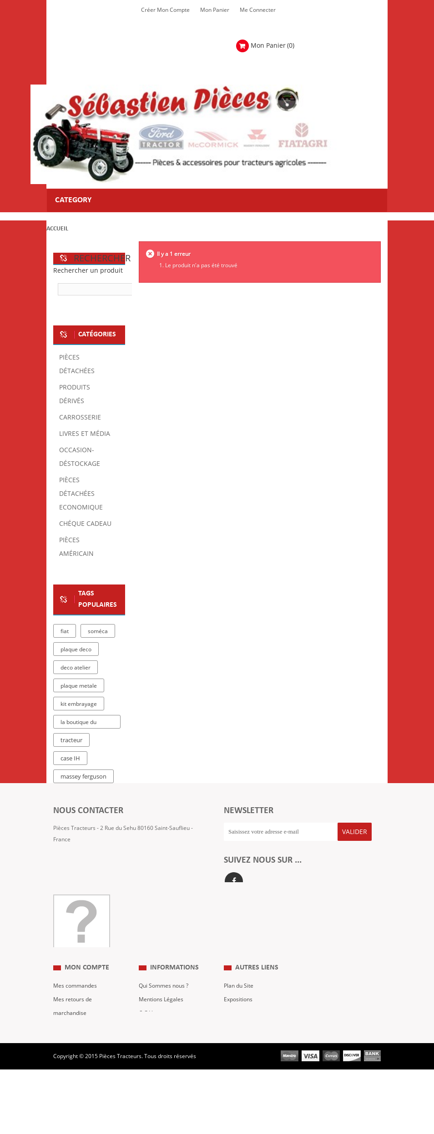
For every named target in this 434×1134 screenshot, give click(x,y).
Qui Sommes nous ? (163, 992)
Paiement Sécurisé (162, 1047)
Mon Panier (214, 10)
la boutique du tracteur (78, 724)
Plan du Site (238, 992)
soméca (98, 631)
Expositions (238, 1006)
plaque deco (76, 649)
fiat (65, 631)
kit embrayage (79, 704)
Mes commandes (75, 992)
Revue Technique (245, 1019)
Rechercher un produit (88, 271)
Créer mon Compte (165, 10)
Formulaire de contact (90, 867)
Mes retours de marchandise (72, 1013)
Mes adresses (71, 1033)
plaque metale (79, 686)
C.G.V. (146, 1019)
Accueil (57, 228)
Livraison (150, 1033)
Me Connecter (258, 10)
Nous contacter (243, 1033)
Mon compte (87, 974)
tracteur (71, 740)
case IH (70, 758)
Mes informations (75, 1047)
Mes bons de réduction (82, 1060)
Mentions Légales (161, 1006)
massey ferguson (83, 776)
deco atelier (76, 667)
